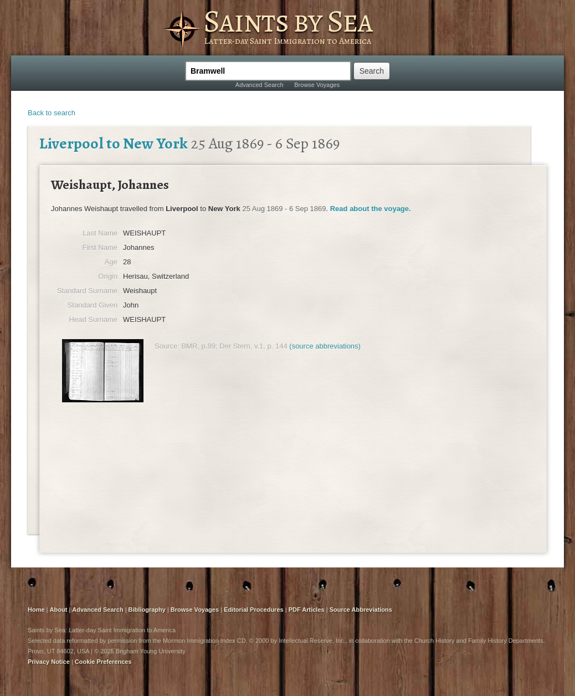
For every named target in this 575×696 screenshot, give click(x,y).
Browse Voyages (317, 84)
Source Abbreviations (361, 609)
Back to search (51, 113)
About (59, 609)
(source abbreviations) (325, 346)
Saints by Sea (287, 21)
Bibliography (147, 609)
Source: (167, 346)
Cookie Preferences (103, 661)
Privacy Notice (49, 661)
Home (36, 609)
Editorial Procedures (254, 609)
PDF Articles (307, 609)
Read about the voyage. (370, 208)
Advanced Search (259, 84)
